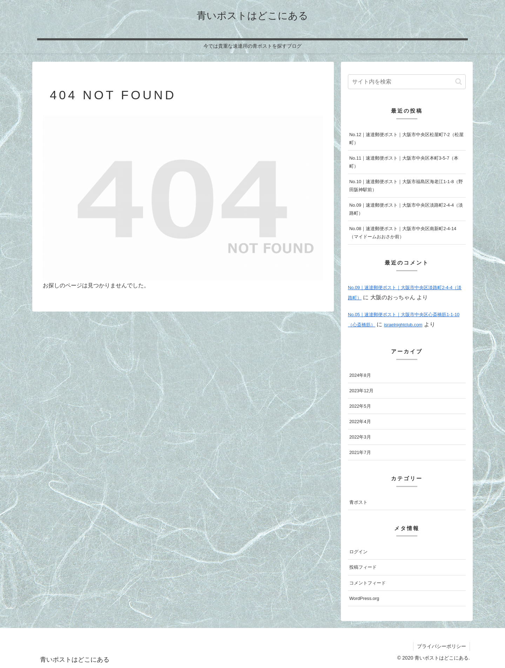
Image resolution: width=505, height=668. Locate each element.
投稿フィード (363, 567)
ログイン (358, 551)
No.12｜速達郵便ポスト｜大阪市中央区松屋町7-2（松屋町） (406, 138)
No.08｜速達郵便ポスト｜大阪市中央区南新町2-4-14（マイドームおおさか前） (402, 232)
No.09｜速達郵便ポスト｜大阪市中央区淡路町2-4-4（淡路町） (406, 209)
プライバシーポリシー (441, 646)
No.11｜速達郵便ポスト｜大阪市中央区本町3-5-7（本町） (403, 162)
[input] (407, 81)
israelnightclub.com (403, 324)
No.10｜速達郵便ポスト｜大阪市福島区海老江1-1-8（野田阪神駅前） (406, 185)
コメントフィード (367, 583)
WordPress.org (364, 598)
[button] (458, 82)
